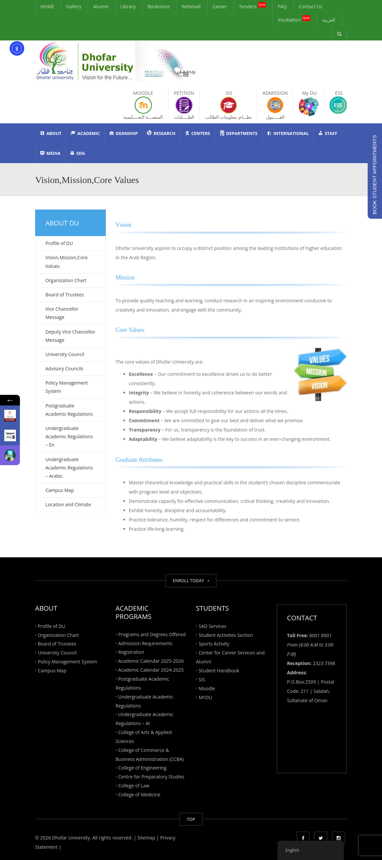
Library (128, 6)
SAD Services (212, 626)
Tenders (252, 5)
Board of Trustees (64, 294)
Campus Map (59, 490)
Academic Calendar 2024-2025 (151, 670)
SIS (202, 679)
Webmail (191, 6)
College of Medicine (139, 794)
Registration (131, 652)
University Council (64, 354)
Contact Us (310, 6)
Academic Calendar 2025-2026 (151, 661)
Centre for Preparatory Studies (151, 776)
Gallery (74, 6)
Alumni (100, 6)
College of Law (134, 785)
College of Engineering (142, 768)
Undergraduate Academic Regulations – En (69, 436)
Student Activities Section (226, 635)
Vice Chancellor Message (62, 313)
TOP (191, 819)
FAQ (282, 6)
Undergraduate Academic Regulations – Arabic (69, 467)
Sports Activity (214, 644)
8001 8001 (320, 635)
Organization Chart (66, 280)
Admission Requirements (145, 643)
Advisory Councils (64, 368)
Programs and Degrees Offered (152, 634)
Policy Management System (66, 387)
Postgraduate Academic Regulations (69, 409)
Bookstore (159, 6)
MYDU (205, 697)
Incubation (294, 19)
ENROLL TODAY (191, 581)
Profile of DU (59, 243)
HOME (47, 6)
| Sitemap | (146, 837)
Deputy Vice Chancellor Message (70, 336)
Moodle (207, 688)
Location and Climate (68, 504)
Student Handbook (219, 670)
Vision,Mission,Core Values (66, 261)
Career (220, 6)
